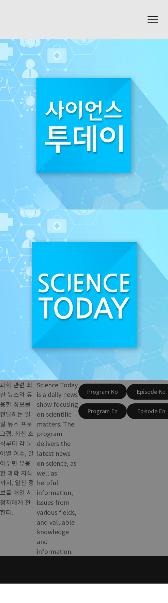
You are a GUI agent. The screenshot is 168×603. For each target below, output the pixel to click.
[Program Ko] (102, 391)
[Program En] (102, 411)
